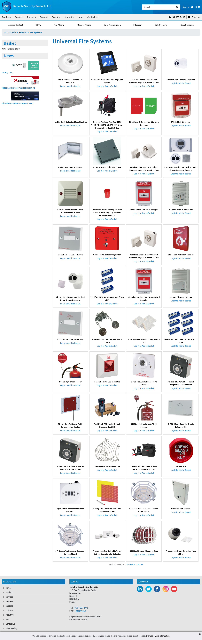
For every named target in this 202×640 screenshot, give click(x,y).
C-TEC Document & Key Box (70, 167)
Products (6, 17)
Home (8, 588)
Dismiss (149, 636)
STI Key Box (181, 466)
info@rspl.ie (81, 611)
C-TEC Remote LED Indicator (70, 255)
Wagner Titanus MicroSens (181, 210)
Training (56, 17)
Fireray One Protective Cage (107, 466)
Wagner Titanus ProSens (181, 297)
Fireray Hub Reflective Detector (181, 80)
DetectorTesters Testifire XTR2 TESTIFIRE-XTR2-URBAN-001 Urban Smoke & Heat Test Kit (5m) (107, 125)
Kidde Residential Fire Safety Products (18, 88)
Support (44, 17)
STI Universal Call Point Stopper (144, 210)
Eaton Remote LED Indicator (107, 382)
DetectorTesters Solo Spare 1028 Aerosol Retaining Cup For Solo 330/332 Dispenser (107, 212)
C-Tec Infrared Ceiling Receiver (107, 167)
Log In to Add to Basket (70, 86)
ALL (6, 32)
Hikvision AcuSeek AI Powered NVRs (17, 103)
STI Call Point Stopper (180, 122)
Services (19, 17)
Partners (31, 17)
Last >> (140, 564)
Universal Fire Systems (31, 32)
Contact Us (92, 17)
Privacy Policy (11, 628)
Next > (132, 564)
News (80, 17)
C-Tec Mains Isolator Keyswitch (107, 255)
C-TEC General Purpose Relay (70, 339)
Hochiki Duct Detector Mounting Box (70, 122)
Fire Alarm (14, 32)
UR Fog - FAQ (7, 72)
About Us (69, 17)
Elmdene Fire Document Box (180, 255)
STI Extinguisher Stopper (70, 382)
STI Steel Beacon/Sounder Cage (144, 551)
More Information (162, 636)
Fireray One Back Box (180, 509)
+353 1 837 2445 (81, 608)
